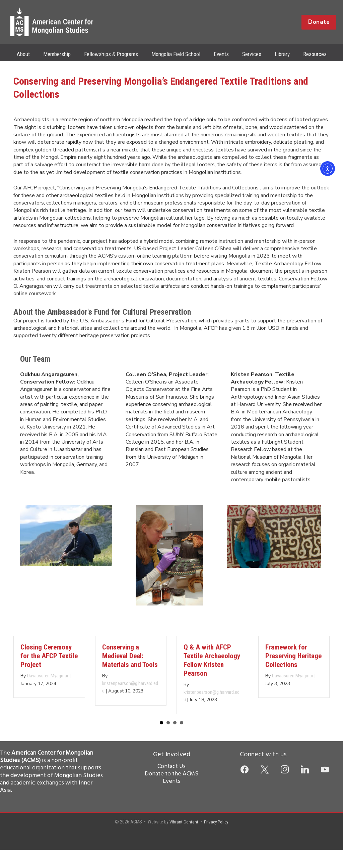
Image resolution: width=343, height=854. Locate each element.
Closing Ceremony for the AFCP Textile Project (49, 659)
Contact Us (171, 770)
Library (277, 54)
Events (220, 54)
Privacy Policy (216, 825)
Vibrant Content (183, 825)
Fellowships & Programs (114, 54)
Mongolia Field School (176, 54)
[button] (318, 22)
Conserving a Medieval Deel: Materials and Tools (130, 659)
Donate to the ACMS (171, 778)
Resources (308, 54)
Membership (62, 54)
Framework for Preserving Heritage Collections (293, 659)
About (30, 54)
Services (248, 54)
